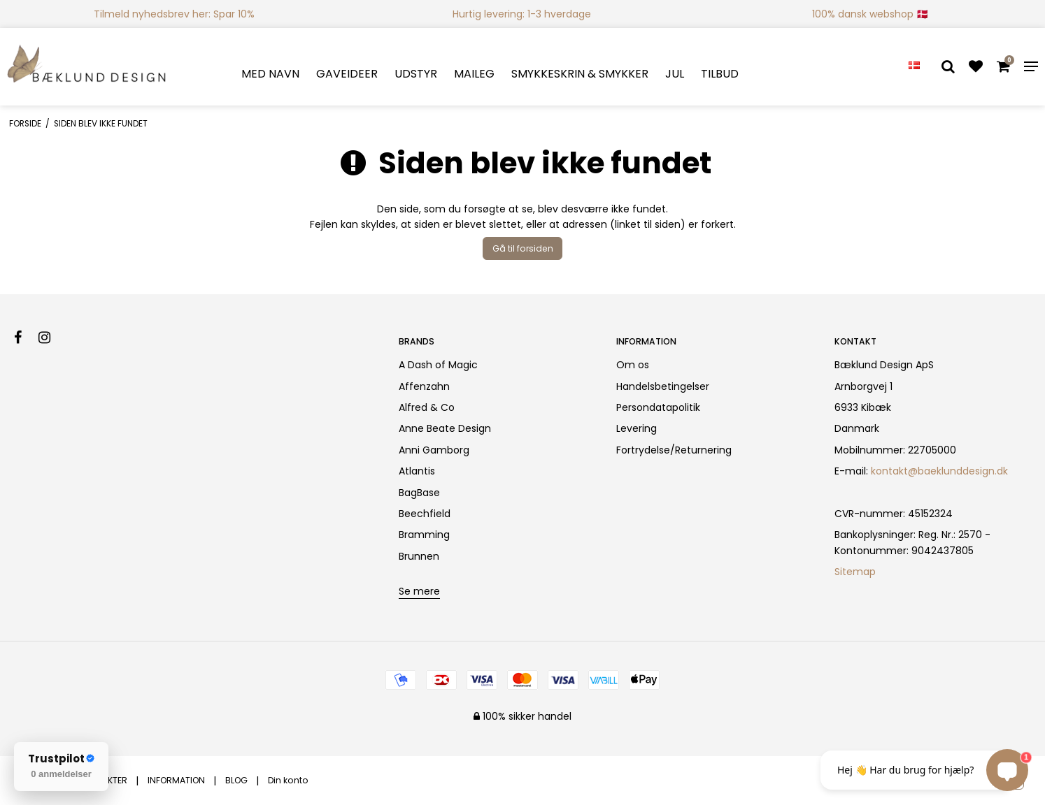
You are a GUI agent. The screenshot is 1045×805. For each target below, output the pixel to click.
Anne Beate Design (445, 428)
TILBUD (720, 74)
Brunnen (419, 556)
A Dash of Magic (438, 365)
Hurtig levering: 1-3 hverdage (522, 14)
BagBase (419, 493)
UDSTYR (415, 74)
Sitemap (855, 572)
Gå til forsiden (522, 248)
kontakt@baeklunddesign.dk (939, 471)
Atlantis (417, 471)
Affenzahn (424, 386)
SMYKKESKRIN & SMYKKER (579, 74)
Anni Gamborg (434, 450)
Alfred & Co (427, 407)
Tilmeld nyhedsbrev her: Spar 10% (174, 14)
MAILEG (474, 74)
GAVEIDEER (347, 74)
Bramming (424, 535)
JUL (674, 74)
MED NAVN (270, 74)
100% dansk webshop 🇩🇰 (870, 14)
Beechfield (424, 514)
